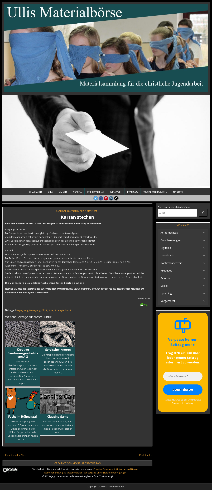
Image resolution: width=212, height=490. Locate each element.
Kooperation (73, 211)
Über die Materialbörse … (155, 191)
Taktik (68, 310)
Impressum (178, 191)
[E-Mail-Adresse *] (183, 376)
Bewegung (34, 310)
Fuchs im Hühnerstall (22, 417)
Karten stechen (77, 217)
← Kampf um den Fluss (14, 455)
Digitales (63, 191)
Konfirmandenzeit (95, 191)
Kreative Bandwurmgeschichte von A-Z (22, 353)
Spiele (50, 191)
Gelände (62, 211)
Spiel (51, 310)
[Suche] (203, 213)
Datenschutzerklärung (182, 403)
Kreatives (77, 191)
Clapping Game (57, 417)
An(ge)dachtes (35, 191)
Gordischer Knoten (58, 350)
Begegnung (22, 310)
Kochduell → (145, 455)
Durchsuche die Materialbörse (174, 207)
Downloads (132, 191)
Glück (44, 310)
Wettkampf (92, 211)
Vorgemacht (116, 191)
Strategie (59, 310)
